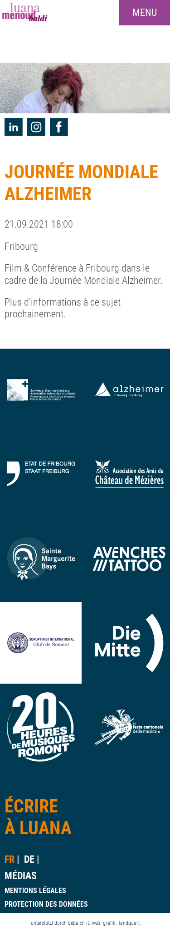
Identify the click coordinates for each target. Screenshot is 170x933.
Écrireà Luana (38, 817)
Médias (21, 875)
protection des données (46, 904)
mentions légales (35, 890)
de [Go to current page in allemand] (29, 859)
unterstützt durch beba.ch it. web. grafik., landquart (85, 923)
